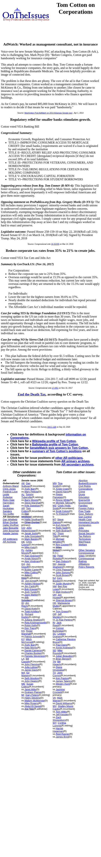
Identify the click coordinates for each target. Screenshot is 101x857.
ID (22, 603)
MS (54, 505)
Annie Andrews (64, 647)
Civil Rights (85, 486)
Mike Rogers (31, 703)
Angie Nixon (31, 558)
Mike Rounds (58, 652)
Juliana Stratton (32, 619)
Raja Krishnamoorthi (35, 622)
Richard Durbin (27, 615)
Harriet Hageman (58, 730)
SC (54, 633)
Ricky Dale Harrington (8, 501)
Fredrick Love (10, 491)
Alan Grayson (31, 555)
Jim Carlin (29, 586)
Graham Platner (33, 692)
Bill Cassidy (25, 660)
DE (23, 541)
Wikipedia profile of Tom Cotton (54, 441)
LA (22, 658)
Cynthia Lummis (59, 724)
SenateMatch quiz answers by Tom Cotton (59, 447)
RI (54, 622)
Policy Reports (86, 566)
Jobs (81, 527)
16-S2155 (55, 244)
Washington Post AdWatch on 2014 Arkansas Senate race (48, 113)
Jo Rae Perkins (64, 619)
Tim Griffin (8, 514)
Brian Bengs (62, 658)
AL (22, 494)
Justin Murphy (63, 583)
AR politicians (10, 539)
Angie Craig (62, 488)
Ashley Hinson (32, 583)
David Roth (30, 608)
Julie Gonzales (32, 536)
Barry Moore (31, 500)
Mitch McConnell (27, 640)
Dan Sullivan (25, 484)
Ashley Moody (27, 551)
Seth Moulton (31, 678)
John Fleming (31, 664)
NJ (54, 578)
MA (23, 672)
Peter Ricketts (58, 557)
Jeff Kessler (62, 714)
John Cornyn (57, 674)
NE (54, 555)
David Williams (64, 703)
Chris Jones (9, 488)
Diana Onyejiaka (58, 668)
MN (54, 483)
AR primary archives (75, 461)
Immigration (85, 525)
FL (22, 550)
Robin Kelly (30, 625)
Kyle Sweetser (32, 505)
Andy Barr (29, 488)
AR (23, 508)
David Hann (62, 491)
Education (84, 497)
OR (54, 614)
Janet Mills (30, 689)
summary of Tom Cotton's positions (57, 451)
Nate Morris (30, 647)
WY (54, 722)
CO (23, 527)
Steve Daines (58, 521)
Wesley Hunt (62, 683)
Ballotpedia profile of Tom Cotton (55, 444)
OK (54, 603)
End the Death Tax (32, 394)
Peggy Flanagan (58, 496)
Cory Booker (57, 579)
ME (23, 683)
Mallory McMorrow (34, 700)
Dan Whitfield (10, 519)
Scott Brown (62, 575)
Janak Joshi (30, 533)
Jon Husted (57, 596)
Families (83, 505)
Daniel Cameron (33, 650)
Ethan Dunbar (10, 522)
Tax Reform (85, 536)
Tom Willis (61, 711)
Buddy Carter (31, 569)
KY (23, 639)
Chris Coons (26, 543)
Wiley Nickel (57, 549)
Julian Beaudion (64, 656)
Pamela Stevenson (34, 656)
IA (22, 580)
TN (54, 661)
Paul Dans (61, 644)
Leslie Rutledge (8, 496)
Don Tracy (29, 628)
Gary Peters (31, 695)
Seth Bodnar (62, 530)
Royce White (63, 500)
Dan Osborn (62, 561)
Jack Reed (57, 624)
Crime (82, 491)
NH (54, 564)
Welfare (83, 544)
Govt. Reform (86, 514)
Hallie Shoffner (11, 525)
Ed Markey (25, 674)
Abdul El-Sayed (32, 706)
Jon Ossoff (25, 565)
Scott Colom (62, 511)
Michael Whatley (58, 540)
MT (54, 519)
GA (23, 564)
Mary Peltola (31, 491)
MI (22, 695)
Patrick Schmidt (32, 636)
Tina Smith (57, 484)
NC (54, 533)
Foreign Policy (86, 508)
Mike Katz (29, 547)
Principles (84, 530)
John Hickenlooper (28, 529)
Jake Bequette (10, 527)
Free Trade (85, 511)
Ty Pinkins (61, 514)
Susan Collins (27, 685)
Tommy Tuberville (27, 496)
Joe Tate (29, 709)
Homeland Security (89, 522)
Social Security (87, 533)
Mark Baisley (31, 539)
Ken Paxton (62, 678)
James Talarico (64, 681)
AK (23, 483)
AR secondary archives (77, 464)
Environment (85, 502)
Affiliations (84, 564)
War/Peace (85, 541)
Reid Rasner (62, 734)
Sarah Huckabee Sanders (8, 508)
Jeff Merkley (57, 615)
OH (54, 594)
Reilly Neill (61, 527)
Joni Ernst (30, 580)
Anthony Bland (11, 486)
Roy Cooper (62, 544)
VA (54, 697)
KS (23, 631)
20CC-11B (51, 427)
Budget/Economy (88, 483)
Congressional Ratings (86, 560)
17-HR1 (55, 388)
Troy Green (62, 611)
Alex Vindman (31, 561)
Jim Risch (25, 604)
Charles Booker (32, 653)
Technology (85, 539)
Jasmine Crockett (59, 691)
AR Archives (9, 541)
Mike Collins (31, 572)
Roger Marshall (27, 632)
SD (54, 650)
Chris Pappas (63, 569)
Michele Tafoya (64, 502)
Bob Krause (30, 589)
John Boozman (11, 530)
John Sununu (63, 572)
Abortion (83, 480)
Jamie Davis (31, 670)
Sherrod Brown (64, 600)
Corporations (85, 488)
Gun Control (85, 516)
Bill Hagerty (57, 663)
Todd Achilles (31, 611)
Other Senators (87, 550)
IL (22, 614)
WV (54, 706)
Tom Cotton (26, 510)
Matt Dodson (63, 592)
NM (54, 586)
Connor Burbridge (58, 629)
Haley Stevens (32, 697)
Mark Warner (58, 699)
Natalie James (10, 533)
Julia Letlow (30, 667)
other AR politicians (69, 457)
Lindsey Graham (59, 635)
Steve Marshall (32, 502)
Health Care (85, 519)
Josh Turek (30, 592)
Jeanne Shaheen (59, 565)
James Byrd (62, 736)
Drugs (82, 494)
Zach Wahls (30, 594)
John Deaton (31, 681)
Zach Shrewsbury (59, 718)
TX (54, 672)
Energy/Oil (84, 500)
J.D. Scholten (26, 599)
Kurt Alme (61, 525)
